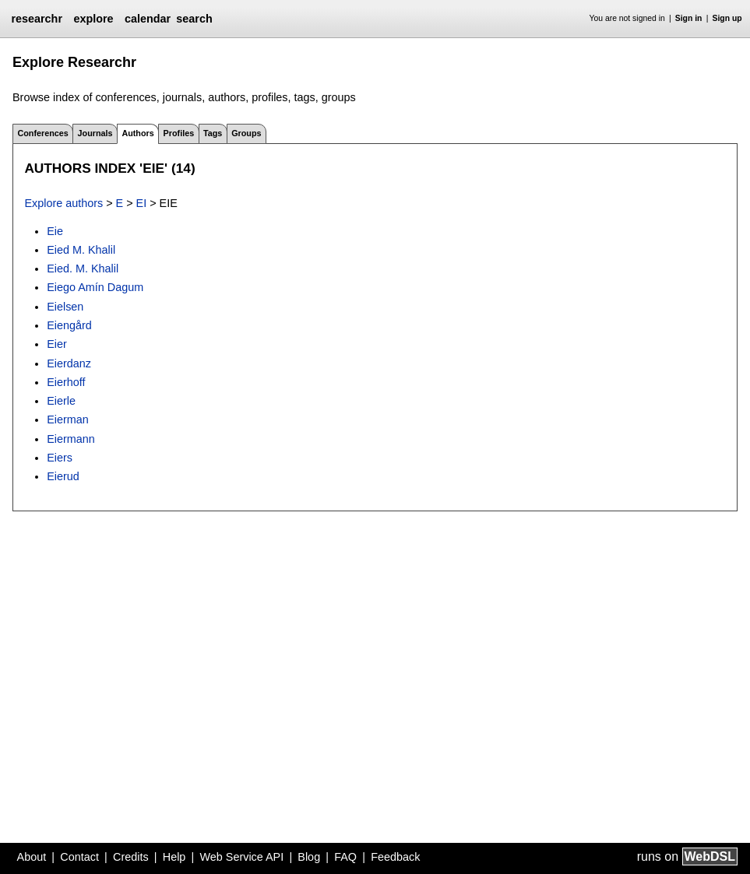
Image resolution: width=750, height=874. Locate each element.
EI (141, 203)
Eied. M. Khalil (82, 268)
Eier (57, 344)
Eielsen (65, 306)
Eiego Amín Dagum (95, 287)
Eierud (63, 476)
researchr (36, 18)
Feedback (395, 857)
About (32, 857)
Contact (79, 857)
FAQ (345, 857)
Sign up (727, 18)
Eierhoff (66, 382)
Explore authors (63, 203)
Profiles (179, 133)
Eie (55, 231)
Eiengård (69, 325)
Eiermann (71, 439)
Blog (309, 857)
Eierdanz (69, 363)
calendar (148, 18)
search (194, 18)
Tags (212, 133)
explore (93, 18)
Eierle (61, 401)
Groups (246, 133)
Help (174, 857)
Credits (131, 857)
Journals (95, 133)
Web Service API (241, 857)
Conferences (42, 133)
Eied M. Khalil (81, 250)
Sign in (688, 18)
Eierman (68, 419)
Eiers (59, 457)
